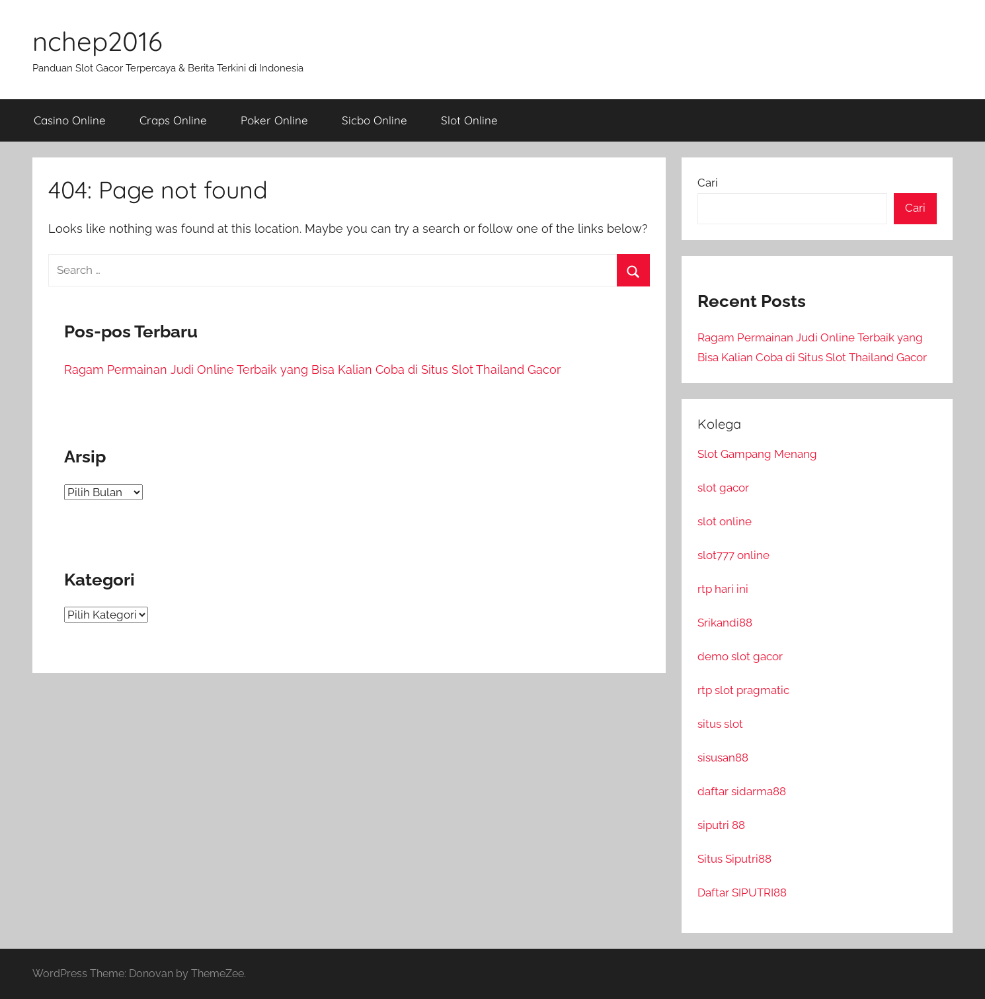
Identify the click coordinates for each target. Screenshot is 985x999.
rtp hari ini (722, 588)
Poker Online (274, 120)
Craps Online (173, 120)
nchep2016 (97, 41)
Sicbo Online (374, 120)
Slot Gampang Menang (757, 453)
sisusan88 (722, 757)
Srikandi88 (724, 622)
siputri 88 (721, 825)
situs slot (720, 723)
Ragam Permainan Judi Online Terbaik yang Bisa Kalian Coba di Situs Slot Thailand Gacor (312, 369)
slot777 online (733, 555)
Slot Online (469, 120)
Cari (707, 182)
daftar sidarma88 (741, 791)
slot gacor (723, 487)
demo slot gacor (740, 656)
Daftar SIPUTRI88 (742, 892)
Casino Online (70, 120)
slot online (724, 521)
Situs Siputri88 (734, 858)
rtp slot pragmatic (743, 690)
